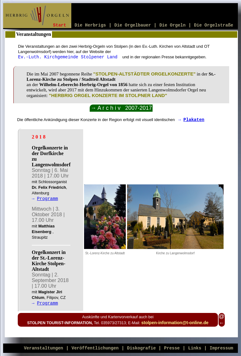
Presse (172, 348)
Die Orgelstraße (213, 25)
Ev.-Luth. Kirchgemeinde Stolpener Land (69, 57)
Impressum (221, 348)
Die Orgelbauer (132, 25)
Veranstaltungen (43, 348)
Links (194, 348)
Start (59, 25)
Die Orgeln (172, 25)
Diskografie (142, 348)
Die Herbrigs (90, 25)
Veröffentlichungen (95, 348)
